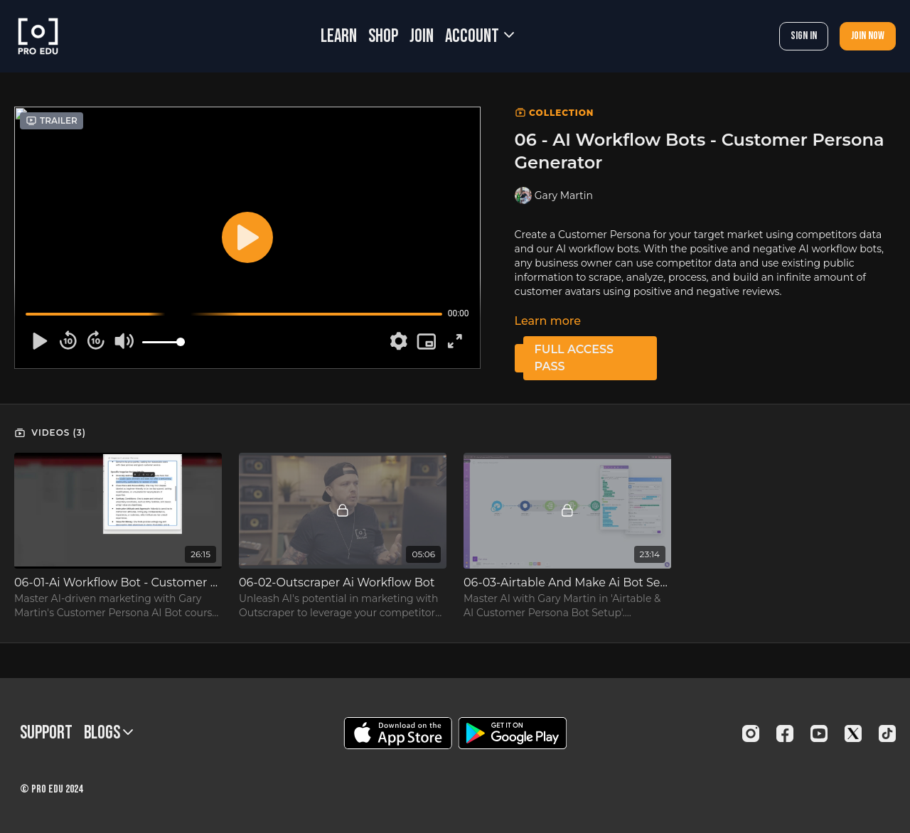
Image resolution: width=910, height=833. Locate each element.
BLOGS (108, 733)
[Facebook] (784, 733)
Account (479, 37)
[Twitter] (853, 733)
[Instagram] (750, 733)
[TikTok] (887, 733)
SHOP (383, 37)
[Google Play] (512, 733)
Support (46, 733)
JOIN (422, 37)
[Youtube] (819, 733)
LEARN (339, 37)
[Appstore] (397, 733)
